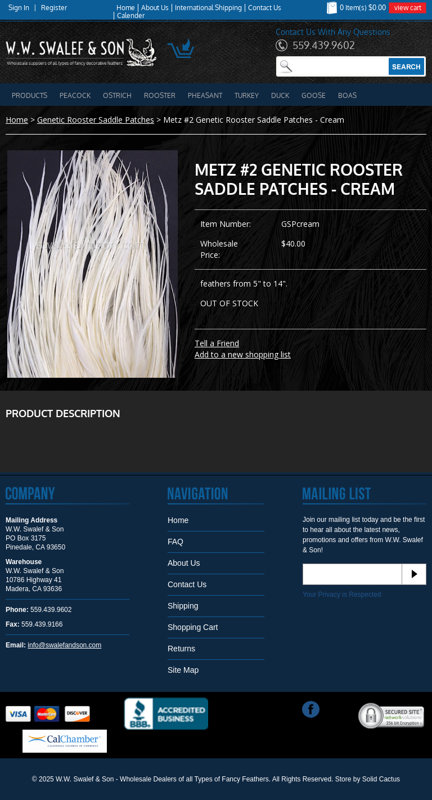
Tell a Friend (217, 343)
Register (54, 8)
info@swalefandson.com (64, 645)
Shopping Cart (193, 627)
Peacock (75, 95)
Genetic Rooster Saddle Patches (95, 119)
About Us (155, 8)
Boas (347, 95)
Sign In (18, 8)
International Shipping (208, 8)
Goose (314, 95)
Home (125, 8)
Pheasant (205, 95)
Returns (181, 648)
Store (343, 779)
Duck (280, 95)
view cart (407, 7)
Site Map (183, 669)
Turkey (247, 95)
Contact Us (264, 8)
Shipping (183, 605)
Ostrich (117, 95)
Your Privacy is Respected (342, 594)
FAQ (175, 541)
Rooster (160, 95)
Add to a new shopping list (243, 354)
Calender (131, 16)
